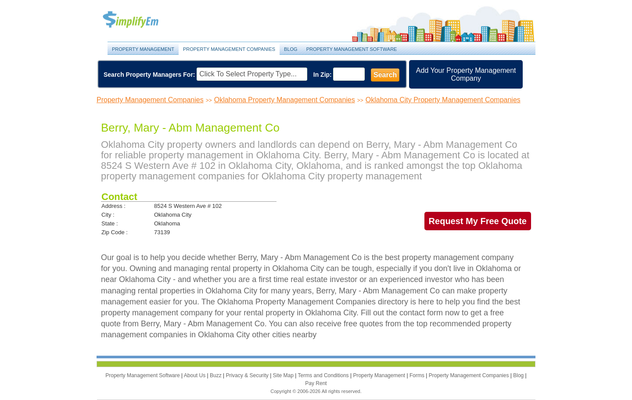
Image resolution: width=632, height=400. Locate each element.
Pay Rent (316, 383)
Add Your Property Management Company (466, 74)
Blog (291, 49)
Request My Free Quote (478, 221)
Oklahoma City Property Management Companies (443, 100)
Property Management (140, 20)
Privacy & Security (248, 375)
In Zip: (322, 74)
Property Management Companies (229, 49)
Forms (417, 375)
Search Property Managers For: (149, 74)
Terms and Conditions (324, 375)
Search (385, 75)
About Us (195, 375)
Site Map (284, 375)
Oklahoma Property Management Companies (284, 100)
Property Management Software (351, 49)
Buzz (216, 375)
